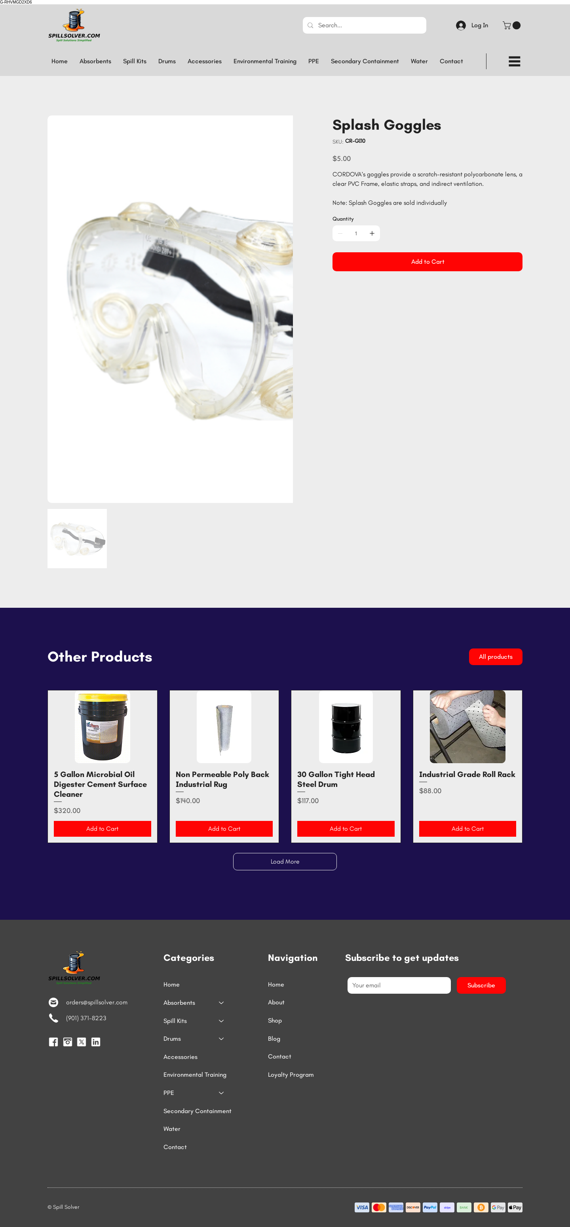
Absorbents (179, 1002)
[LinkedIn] (96, 1042)
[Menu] (514, 61)
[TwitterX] (81, 1042)
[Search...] (364, 25)
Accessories (180, 1057)
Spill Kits (175, 1021)
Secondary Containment (197, 1111)
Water (171, 1128)
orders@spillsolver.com (96, 1002)
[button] (512, 25)
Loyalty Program (291, 1074)
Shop (275, 1021)
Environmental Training (194, 1074)
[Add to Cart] (427, 261)
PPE (168, 1093)
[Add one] (372, 233)
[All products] (495, 656)
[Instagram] (68, 1042)
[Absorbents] (222, 1003)
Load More (285, 861)
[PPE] (222, 1093)
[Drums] (222, 1039)
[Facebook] (53, 1042)
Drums (172, 1038)
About (276, 1002)
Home (171, 984)
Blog (274, 1038)
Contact (175, 1147)
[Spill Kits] (222, 1021)
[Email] (397, 985)
